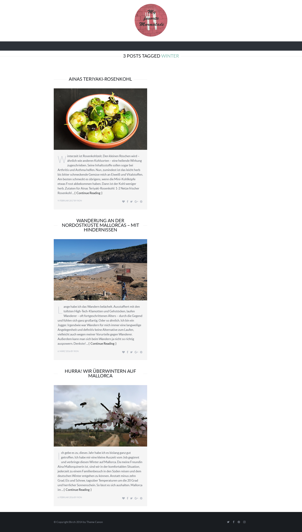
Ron (79, 200)
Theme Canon (94, 522)
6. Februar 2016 (66, 497)
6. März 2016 (64, 351)
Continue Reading (88, 193)
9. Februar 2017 (66, 200)
